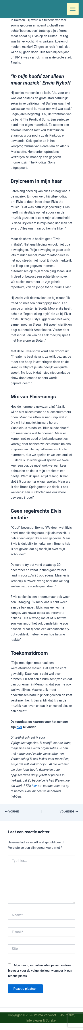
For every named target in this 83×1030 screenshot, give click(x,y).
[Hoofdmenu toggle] (73, 9)
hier (19, 727)
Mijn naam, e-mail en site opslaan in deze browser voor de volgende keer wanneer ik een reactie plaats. (40, 970)
